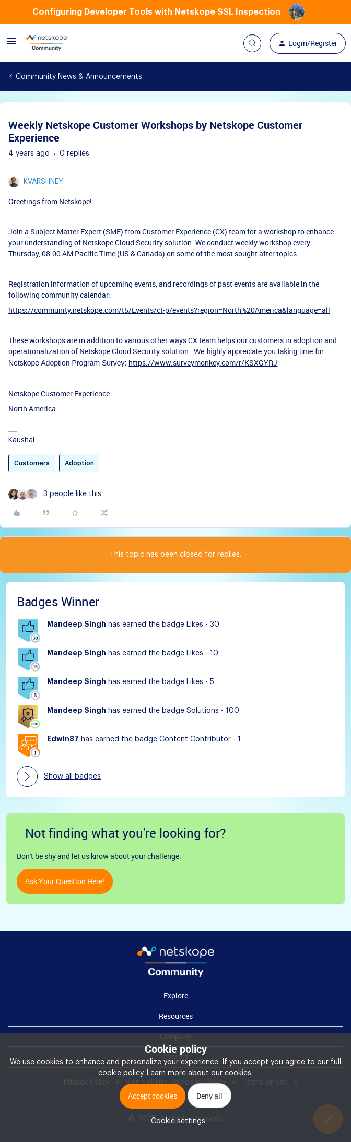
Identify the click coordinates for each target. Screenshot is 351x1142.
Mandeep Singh (76, 624)
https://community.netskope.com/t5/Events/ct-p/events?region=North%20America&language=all (169, 310)
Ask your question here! (64, 881)
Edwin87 (63, 739)
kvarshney (43, 181)
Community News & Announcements (79, 76)
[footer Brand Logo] (175, 975)
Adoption (79, 463)
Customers (32, 463)
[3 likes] (54, 494)
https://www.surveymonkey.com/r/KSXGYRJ (202, 363)
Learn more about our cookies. (200, 1073)
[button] (11, 45)
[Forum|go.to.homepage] (46, 43)
